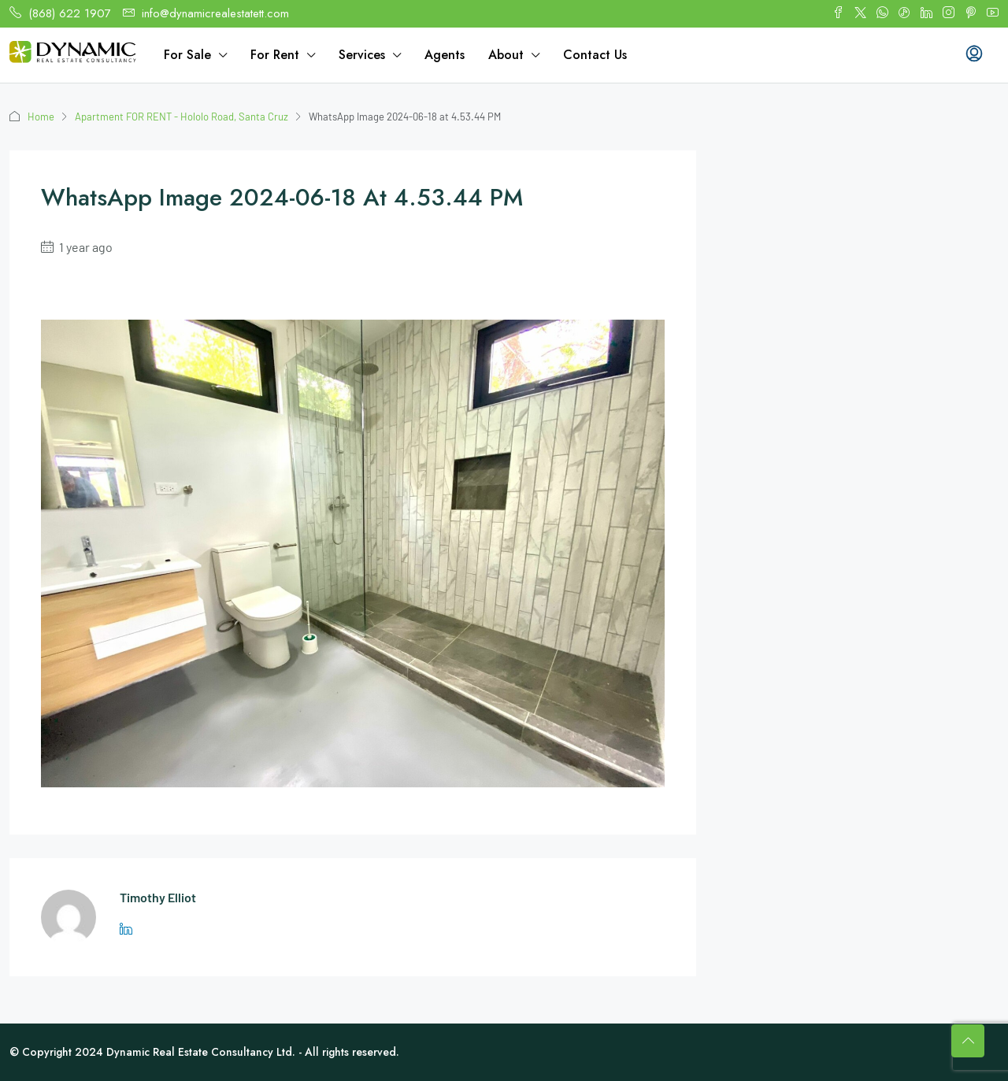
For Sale (187, 55)
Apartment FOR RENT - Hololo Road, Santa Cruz (181, 116)
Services (362, 55)
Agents (444, 55)
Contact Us (595, 55)
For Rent (274, 55)
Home (41, 116)
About (506, 55)
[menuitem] (974, 55)
